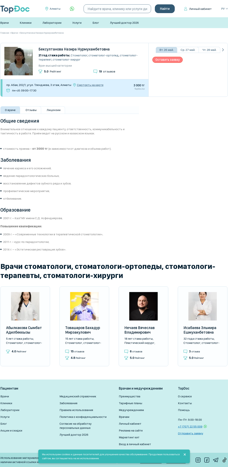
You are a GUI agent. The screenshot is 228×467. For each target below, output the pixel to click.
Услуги (76, 22)
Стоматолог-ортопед (104, 55)
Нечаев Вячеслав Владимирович (139, 330)
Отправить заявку (190, 433)
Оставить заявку (167, 59)
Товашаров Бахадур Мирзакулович (82, 330)
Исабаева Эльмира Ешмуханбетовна (199, 330)
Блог (95, 22)
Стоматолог (79, 55)
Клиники (25, 22)
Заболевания (68, 403)
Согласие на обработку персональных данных (76, 426)
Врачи (4, 22)
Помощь (184, 410)
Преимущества (129, 396)
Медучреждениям (131, 410)
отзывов (107, 71)
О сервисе (185, 396)
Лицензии (53, 110)
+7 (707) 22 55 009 (190, 426)
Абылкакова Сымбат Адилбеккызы (24, 330)
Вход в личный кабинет (135, 444)
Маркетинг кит (129, 437)
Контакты (185, 403)
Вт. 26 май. (166, 50)
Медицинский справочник (78, 396)
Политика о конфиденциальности (83, 417)
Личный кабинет (200, 9)
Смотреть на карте (90, 85)
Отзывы (31, 110)
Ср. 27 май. (188, 50)
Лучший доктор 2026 (124, 22)
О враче (10, 110)
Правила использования (76, 410)
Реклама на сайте (131, 430)
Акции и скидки (11, 430)
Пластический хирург (139, 343)
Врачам (124, 417)
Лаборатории (51, 22)
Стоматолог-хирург (66, 59)
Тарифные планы (130, 403)
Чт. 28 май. (209, 50)
